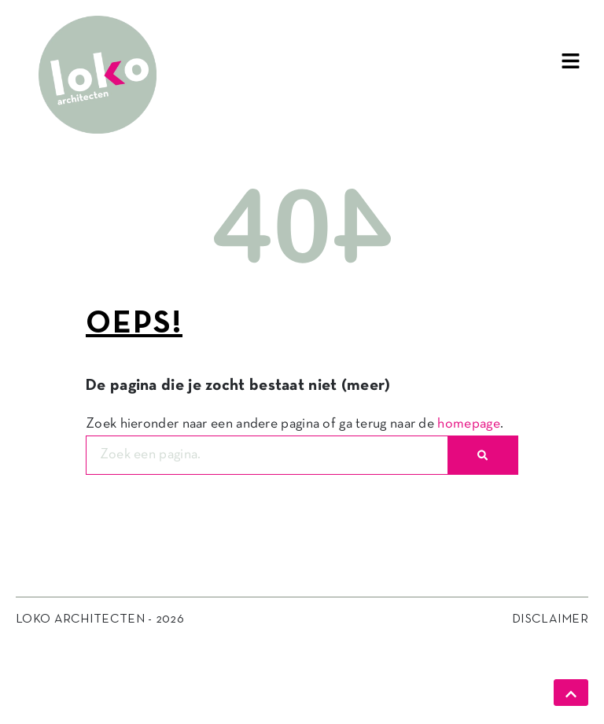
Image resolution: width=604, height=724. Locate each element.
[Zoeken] (482, 455)
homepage (468, 424)
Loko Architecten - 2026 (100, 619)
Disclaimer (550, 619)
